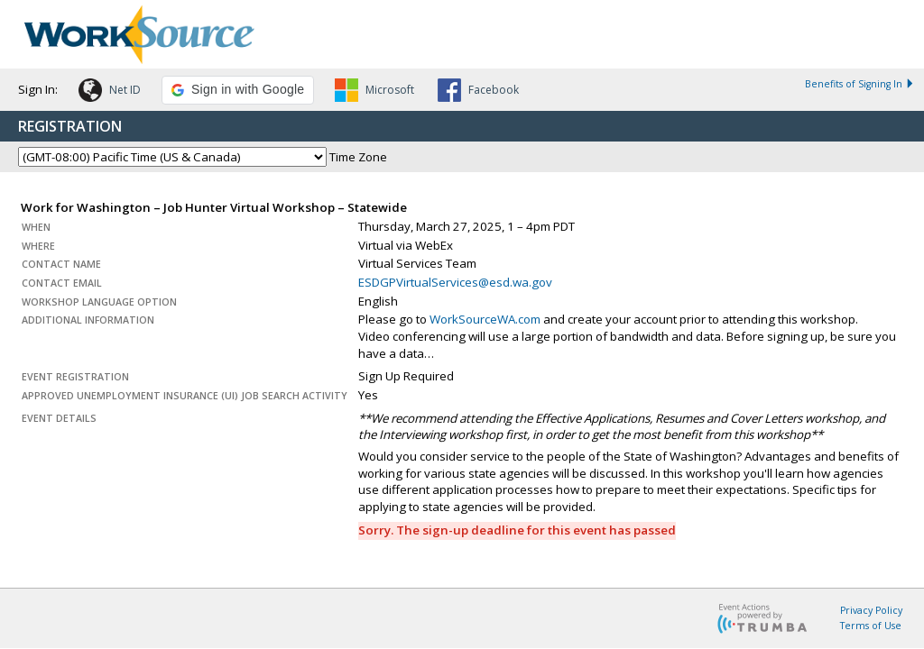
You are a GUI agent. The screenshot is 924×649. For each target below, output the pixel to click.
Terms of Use (870, 625)
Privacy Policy (871, 610)
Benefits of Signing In (860, 84)
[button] (109, 93)
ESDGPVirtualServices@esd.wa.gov (455, 282)
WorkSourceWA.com (485, 319)
